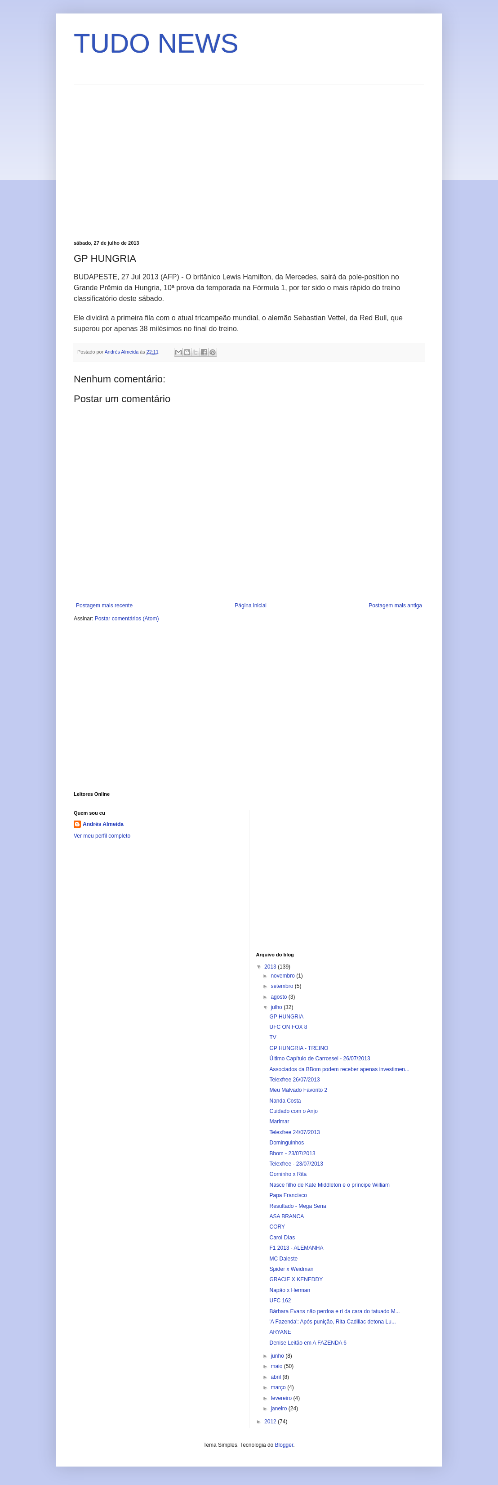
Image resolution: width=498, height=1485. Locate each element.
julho (277, 1007)
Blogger (284, 1445)
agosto (279, 997)
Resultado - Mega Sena (297, 1206)
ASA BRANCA (286, 1216)
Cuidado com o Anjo (293, 1111)
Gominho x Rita (288, 1174)
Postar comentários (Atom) (127, 618)
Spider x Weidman (291, 1269)
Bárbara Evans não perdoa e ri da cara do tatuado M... (334, 1311)
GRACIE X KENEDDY (296, 1279)
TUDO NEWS (156, 43)
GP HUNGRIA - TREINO (298, 1048)
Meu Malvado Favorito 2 (298, 1090)
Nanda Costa (285, 1101)
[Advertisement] (149, 161)
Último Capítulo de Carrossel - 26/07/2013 (319, 1058)
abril (276, 1377)
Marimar (279, 1121)
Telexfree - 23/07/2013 (296, 1164)
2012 (271, 1421)
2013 (271, 967)
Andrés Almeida (103, 824)
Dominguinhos (286, 1143)
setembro (282, 986)
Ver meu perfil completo (102, 836)
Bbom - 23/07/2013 (292, 1153)
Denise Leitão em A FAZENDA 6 (307, 1343)
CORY (277, 1227)
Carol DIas (282, 1237)
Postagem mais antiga (395, 605)
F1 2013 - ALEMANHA (296, 1248)
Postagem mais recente (104, 605)
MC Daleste (283, 1259)
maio (277, 1366)
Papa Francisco (288, 1195)
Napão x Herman (289, 1290)
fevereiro (282, 1398)
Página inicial (251, 605)
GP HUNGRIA (286, 1017)
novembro (283, 976)
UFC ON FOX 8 (288, 1027)
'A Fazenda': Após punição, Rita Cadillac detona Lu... (332, 1322)
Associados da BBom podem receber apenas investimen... (339, 1069)
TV (272, 1037)
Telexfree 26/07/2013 (294, 1080)
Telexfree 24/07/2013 (294, 1132)
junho (278, 1356)
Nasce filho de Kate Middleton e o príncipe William (329, 1185)
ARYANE (280, 1332)
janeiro (279, 1408)
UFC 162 (280, 1300)
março (279, 1387)
